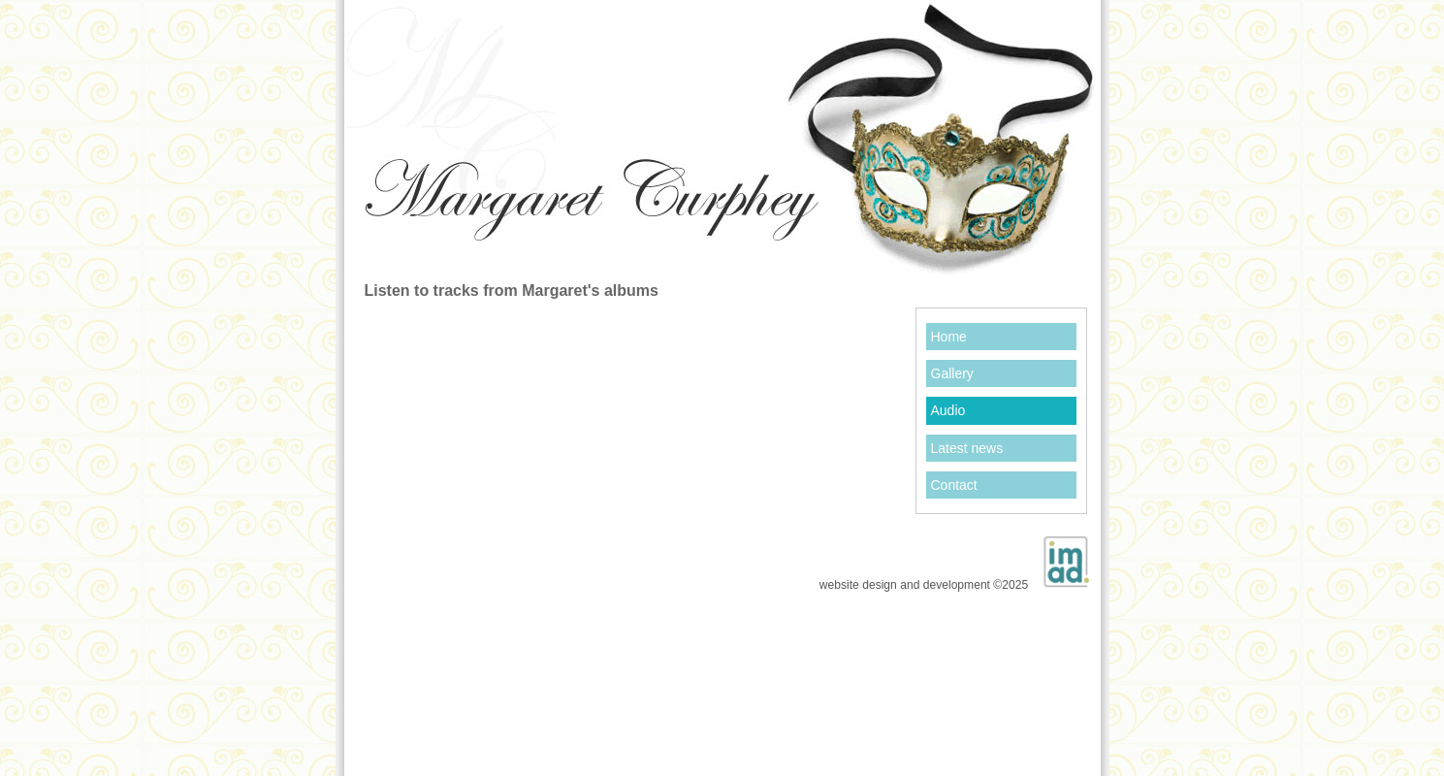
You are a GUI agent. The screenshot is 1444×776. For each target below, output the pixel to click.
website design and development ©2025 (954, 558)
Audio (948, 410)
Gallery (952, 373)
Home (949, 336)
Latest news (967, 448)
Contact (954, 485)
